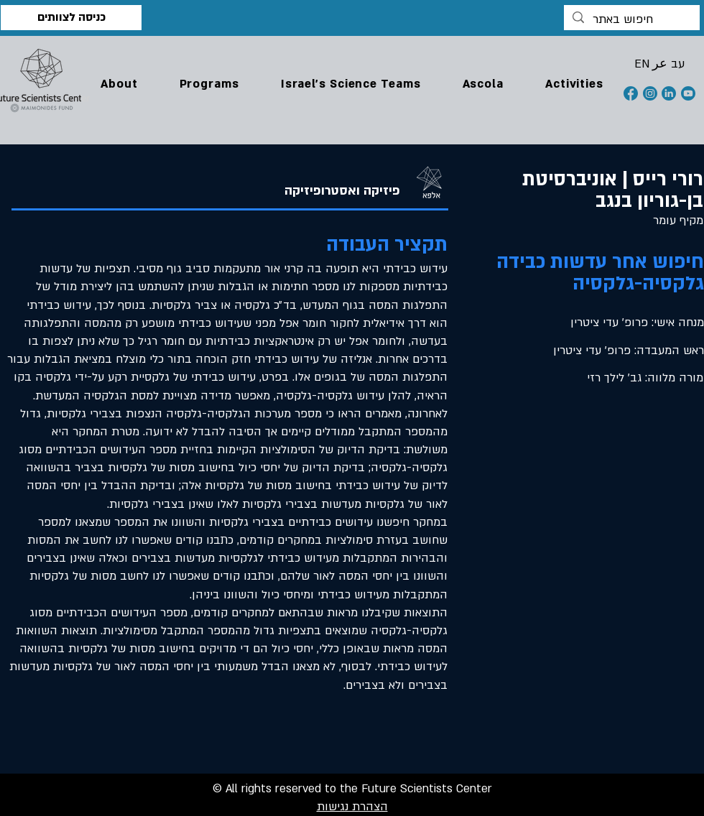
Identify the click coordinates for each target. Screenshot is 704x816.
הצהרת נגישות (352, 807)
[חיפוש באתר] (631, 19)
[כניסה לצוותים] (71, 17)
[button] (119, 84)
